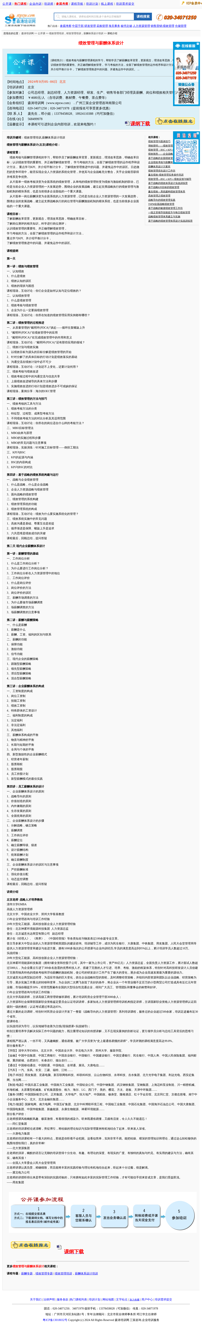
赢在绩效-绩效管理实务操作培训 (166, 174)
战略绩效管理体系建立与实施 (164, 216)
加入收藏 (134, 1299)
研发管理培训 (73, 33)
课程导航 (77, 3)
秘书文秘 (126, 25)
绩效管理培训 (56, 33)
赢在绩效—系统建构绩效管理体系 (166, 191)
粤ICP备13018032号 (55, 1320)
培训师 (48, 3)
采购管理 (102, 25)
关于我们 (35, 1299)
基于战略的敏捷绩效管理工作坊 (165, 208)
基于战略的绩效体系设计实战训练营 (168, 183)
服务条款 (62, 1299)
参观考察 (65, 25)
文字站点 (121, 1299)
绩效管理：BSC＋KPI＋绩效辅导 (166, 149)
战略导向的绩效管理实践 (161, 200)
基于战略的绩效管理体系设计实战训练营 (170, 220)
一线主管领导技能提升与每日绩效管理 (169, 212)
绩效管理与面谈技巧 (159, 141)
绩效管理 (168, 25)
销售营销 (156, 25)
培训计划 (92, 3)
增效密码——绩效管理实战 (163, 145)
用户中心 (147, 1299)
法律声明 (49, 1299)
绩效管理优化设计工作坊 (161, 170)
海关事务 (114, 25)
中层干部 (78, 25)
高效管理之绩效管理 (159, 195)
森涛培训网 (27, 33)
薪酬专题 (27, 1273)
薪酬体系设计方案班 (159, 166)
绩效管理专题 (44, 1273)
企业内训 (35, 3)
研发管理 (90, 25)
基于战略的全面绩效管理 (161, 158)
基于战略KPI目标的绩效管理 (163, 187)
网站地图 (108, 1299)
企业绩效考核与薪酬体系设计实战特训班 (170, 162)
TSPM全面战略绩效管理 (161, 204)
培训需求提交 (125, 3)
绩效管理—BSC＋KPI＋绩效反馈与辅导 (169, 179)
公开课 (7, 3)
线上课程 (107, 3)
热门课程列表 (78, 1299)
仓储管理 (180, 25)
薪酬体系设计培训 (93, 33)
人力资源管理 (141, 25)
